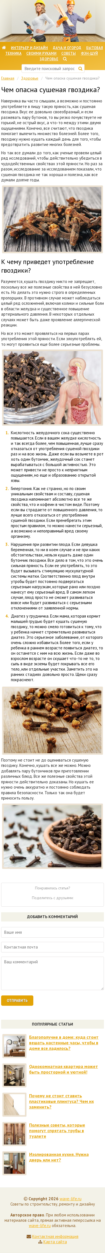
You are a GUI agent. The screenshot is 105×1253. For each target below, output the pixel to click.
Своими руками (41, 53)
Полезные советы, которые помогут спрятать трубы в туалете (57, 1130)
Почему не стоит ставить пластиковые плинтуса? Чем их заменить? (61, 1101)
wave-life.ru (70, 1198)
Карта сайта (55, 1241)
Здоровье (49, 59)
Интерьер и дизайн (29, 47)
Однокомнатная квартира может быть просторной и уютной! (63, 1069)
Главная (7, 78)
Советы (68, 53)
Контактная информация (55, 1236)
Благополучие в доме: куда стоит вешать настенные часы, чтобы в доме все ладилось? (64, 1042)
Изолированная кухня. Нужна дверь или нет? (59, 1157)
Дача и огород (67, 47)
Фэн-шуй (89, 53)
